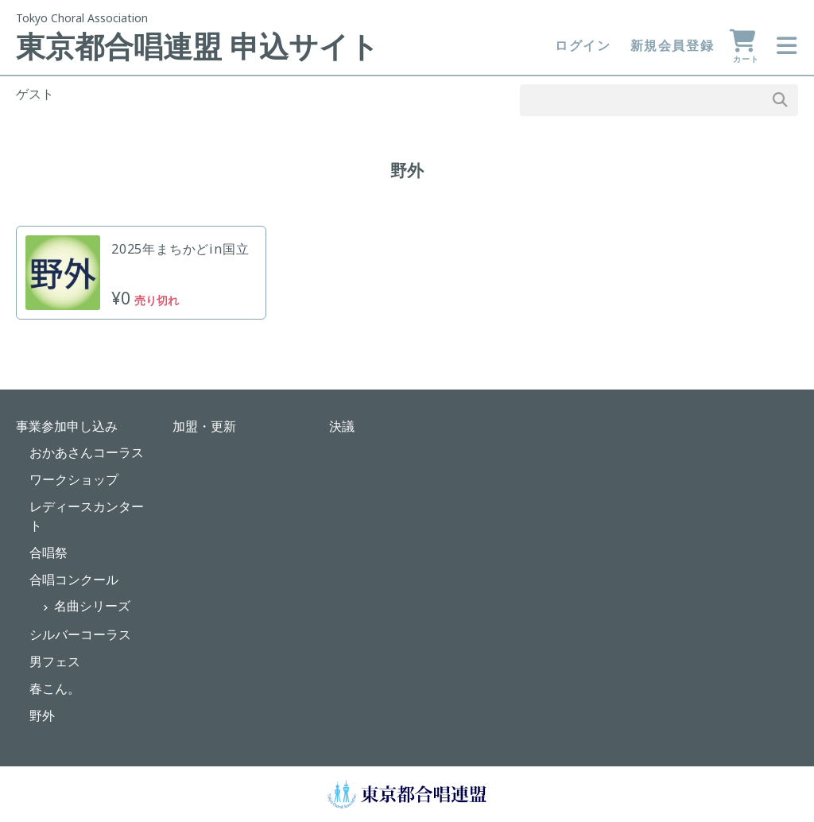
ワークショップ (73, 479)
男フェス (54, 661)
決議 (342, 426)
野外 (42, 715)
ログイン (582, 45)
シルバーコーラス (80, 634)
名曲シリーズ (92, 606)
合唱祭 (48, 552)
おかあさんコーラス (86, 452)
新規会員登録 (672, 45)
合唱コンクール (73, 579)
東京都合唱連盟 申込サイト (197, 46)
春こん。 (54, 688)
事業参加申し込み (67, 426)
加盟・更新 (204, 426)
